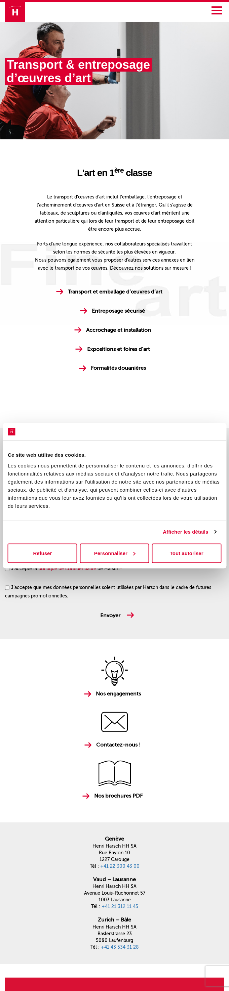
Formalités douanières (118, 368)
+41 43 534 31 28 (120, 947)
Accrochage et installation (118, 330)
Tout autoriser (186, 553)
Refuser (42, 553)
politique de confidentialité (67, 569)
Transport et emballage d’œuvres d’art (115, 291)
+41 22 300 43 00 (120, 866)
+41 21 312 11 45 (120, 906)
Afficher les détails (185, 532)
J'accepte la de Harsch (66, 569)
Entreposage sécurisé (118, 311)
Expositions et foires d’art (118, 349)
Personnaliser (115, 553)
